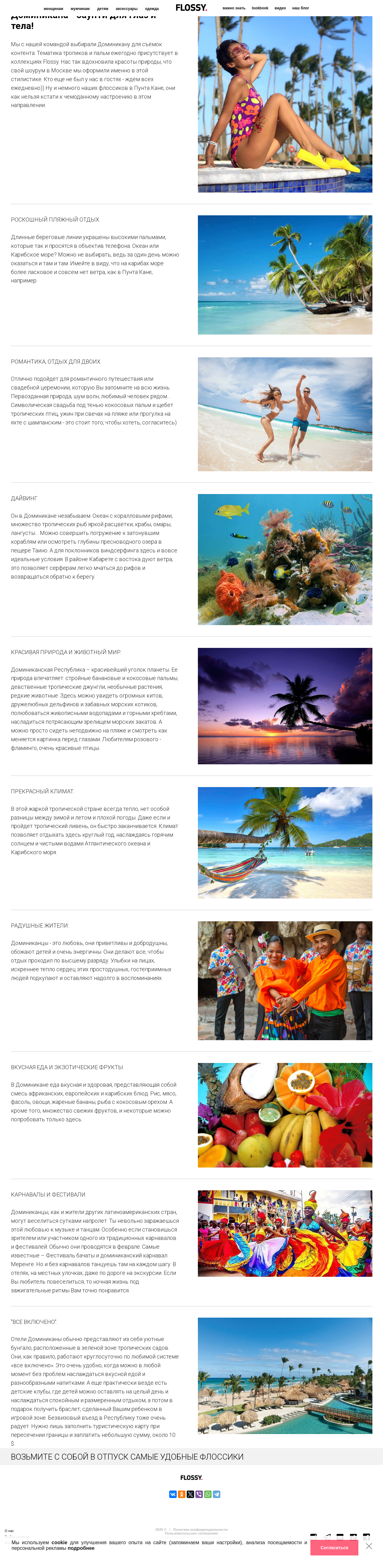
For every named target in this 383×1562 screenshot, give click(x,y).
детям (102, 9)
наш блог (300, 8)
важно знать (234, 8)
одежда (152, 9)
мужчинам (80, 9)
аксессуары (127, 9)
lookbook (260, 8)
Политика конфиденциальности (200, 1529)
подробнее (81, 1548)
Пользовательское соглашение (191, 1533)
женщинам (53, 9)
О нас (9, 1531)
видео (280, 8)
